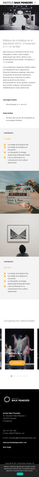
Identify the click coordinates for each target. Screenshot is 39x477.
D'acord (20, 474)
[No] (36, 470)
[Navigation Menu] (35, 3)
